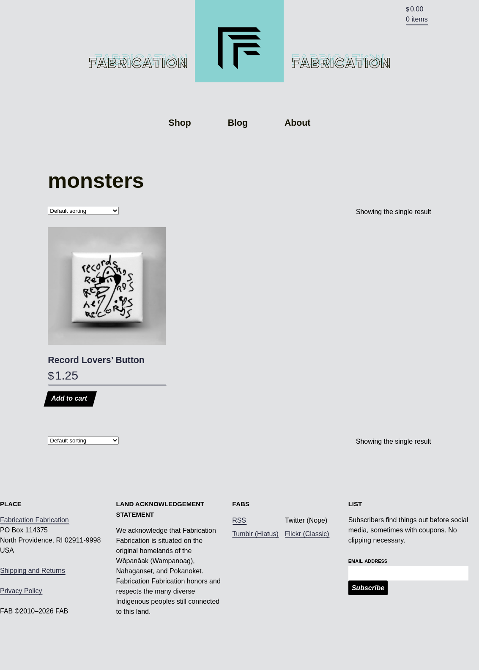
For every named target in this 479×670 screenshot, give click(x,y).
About (298, 149)
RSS (239, 546)
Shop (180, 149)
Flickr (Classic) (307, 560)
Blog (238, 149)
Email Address (367, 586)
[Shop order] (83, 237)
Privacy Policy (21, 617)
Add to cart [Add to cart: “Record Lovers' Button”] (69, 425)
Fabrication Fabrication (34, 546)
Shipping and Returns (32, 596)
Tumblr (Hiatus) (255, 560)
